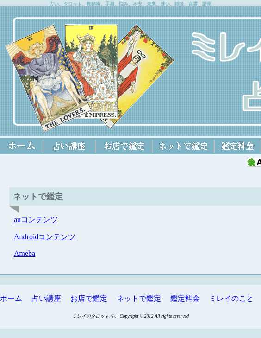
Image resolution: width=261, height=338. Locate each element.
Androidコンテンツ (44, 237)
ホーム (11, 298)
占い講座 (46, 298)
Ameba (24, 253)
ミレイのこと (231, 298)
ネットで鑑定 (139, 298)
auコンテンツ (36, 219)
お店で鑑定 (88, 298)
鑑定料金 (185, 298)
